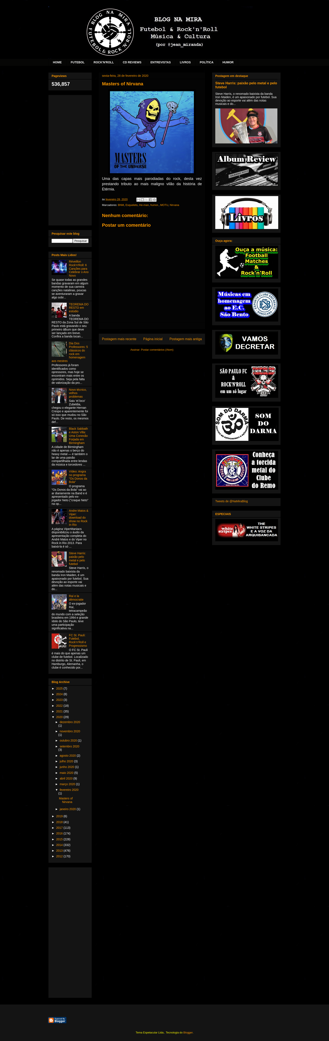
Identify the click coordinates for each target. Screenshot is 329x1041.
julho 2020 (67, 761)
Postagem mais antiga (186, 339)
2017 (60, 827)
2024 (60, 694)
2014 (60, 845)
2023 (60, 699)
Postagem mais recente (119, 339)
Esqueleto (131, 205)
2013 (60, 850)
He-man (144, 205)
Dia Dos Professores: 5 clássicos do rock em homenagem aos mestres (70, 352)
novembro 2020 (70, 731)
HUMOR (228, 62)
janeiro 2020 (68, 809)
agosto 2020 (68, 755)
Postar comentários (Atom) (157, 349)
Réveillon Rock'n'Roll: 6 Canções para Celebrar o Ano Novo (79, 268)
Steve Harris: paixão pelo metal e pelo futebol (77, 558)
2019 (60, 816)
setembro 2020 (69, 746)
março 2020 (68, 784)
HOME (57, 62)
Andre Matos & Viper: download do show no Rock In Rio (79, 517)
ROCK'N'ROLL (104, 62)
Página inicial (153, 339)
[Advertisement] (70, 159)
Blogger (188, 1032)
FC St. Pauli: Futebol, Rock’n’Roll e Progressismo (78, 640)
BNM (121, 205)
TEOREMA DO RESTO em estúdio (79, 308)
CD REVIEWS (132, 62)
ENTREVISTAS (160, 62)
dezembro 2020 (70, 722)
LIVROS (185, 62)
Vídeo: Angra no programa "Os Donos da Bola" (78, 477)
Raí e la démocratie (76, 597)
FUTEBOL (78, 62)
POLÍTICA (206, 62)
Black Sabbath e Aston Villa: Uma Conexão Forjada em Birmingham (78, 435)
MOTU (164, 205)
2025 (60, 688)
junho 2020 (67, 767)
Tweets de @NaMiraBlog (231, 501)
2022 (60, 705)
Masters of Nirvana (66, 800)
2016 (60, 833)
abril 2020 (66, 778)
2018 (60, 822)
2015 (60, 839)
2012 (60, 856)
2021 (60, 711)
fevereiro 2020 (69, 789)
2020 (60, 717)
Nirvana (174, 205)
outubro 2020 (69, 740)
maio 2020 (67, 772)
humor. (154, 205)
